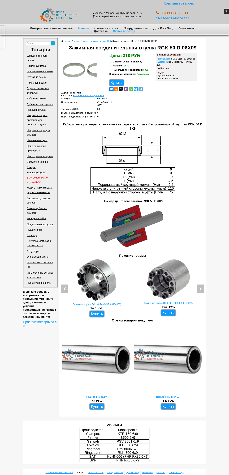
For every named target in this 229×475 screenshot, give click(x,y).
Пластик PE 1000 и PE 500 (40, 264)
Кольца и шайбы (36, 218)
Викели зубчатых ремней (37, 210)
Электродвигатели (37, 256)
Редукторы (33, 251)
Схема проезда (124, 31)
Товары (83, 28)
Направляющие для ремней (38, 132)
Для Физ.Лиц (163, 28)
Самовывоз (164, 59)
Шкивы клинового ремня (37, 58)
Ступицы (32, 235)
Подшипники (34, 229)
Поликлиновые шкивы (40, 71)
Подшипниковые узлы (40, 224)
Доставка (101, 31)
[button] (64, 289)
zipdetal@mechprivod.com (172, 17)
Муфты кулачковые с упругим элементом (39, 190)
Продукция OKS (36, 109)
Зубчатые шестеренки (40, 104)
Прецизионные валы (39, 282)
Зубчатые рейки (36, 98)
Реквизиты (186, 28)
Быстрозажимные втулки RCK (37, 180)
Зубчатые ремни (36, 77)
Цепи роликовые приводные (36, 148)
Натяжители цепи (37, 140)
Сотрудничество (136, 28)
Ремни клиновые (37, 82)
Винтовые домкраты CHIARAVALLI (39, 243)
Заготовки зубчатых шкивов (38, 200)
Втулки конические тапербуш (38, 90)
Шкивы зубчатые (36, 66)
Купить (117, 82)
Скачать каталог (106, 28)
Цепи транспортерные (40, 156)
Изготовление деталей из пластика (40, 275)
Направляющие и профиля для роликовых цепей (37, 120)
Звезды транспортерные (36, 169)
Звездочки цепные (38, 161)
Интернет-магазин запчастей (51, 28)
